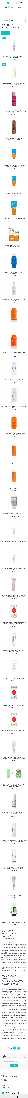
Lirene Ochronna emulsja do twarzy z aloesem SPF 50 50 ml (14, 246)
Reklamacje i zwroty (8, 1089)
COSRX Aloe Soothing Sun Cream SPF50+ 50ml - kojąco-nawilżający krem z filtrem (14, 921)
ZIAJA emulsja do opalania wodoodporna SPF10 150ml (14, 460)
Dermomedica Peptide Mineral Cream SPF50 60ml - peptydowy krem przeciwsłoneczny (14, 596)
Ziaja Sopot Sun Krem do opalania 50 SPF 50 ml (14, 380)
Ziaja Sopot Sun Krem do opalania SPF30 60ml (14, 326)
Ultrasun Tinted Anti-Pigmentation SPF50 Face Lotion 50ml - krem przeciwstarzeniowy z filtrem (14, 813)
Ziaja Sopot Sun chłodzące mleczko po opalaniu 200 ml (14, 273)
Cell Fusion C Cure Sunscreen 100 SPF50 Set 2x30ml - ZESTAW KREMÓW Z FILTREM (14, 704)
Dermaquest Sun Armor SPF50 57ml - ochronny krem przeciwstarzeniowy (14, 758)
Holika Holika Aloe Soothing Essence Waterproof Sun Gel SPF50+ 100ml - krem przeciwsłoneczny (14, 785)
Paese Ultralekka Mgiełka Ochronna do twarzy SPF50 (14, 57)
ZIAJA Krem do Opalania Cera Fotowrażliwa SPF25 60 (14, 353)
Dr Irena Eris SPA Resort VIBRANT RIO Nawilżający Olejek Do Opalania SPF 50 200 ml (14, 111)
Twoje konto (20, 7)
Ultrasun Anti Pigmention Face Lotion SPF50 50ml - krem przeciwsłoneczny (14, 841)
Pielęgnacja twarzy (18, 15)
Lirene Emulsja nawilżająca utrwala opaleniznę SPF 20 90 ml (13, 165)
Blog (4, 1075)
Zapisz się (14, 1065)
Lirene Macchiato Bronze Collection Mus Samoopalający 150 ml (14, 139)
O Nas (4, 1079)
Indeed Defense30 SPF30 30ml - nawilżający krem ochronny (14, 651)
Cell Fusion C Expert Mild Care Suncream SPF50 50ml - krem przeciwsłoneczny (14, 677)
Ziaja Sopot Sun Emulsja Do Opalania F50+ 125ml (14, 407)
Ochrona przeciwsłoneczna (14, 17)
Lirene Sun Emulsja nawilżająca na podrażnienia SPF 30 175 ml (14, 192)
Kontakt (5, 1078)
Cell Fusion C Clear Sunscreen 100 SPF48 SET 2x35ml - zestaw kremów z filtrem (14, 731)
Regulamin (5, 1080)
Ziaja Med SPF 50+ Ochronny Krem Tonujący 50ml (14, 542)
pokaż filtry (5, 32)
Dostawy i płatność (8, 1087)
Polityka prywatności (8, 1082)
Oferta (9, 15)
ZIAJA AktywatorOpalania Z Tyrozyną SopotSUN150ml (14, 487)
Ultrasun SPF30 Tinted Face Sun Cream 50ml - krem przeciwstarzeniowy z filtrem (14, 868)
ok (17, 1097)
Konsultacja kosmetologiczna (10, 1076)
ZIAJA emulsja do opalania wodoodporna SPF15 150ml (14, 434)
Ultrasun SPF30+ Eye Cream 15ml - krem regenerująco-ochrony (14, 894)
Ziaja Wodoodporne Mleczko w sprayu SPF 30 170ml (14, 300)
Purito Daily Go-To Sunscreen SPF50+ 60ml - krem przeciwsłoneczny (14, 84)
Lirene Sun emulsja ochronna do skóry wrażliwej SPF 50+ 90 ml (14, 219)
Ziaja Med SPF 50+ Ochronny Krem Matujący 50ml (14, 569)
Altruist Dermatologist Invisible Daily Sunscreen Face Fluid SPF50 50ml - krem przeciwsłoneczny (14, 515)
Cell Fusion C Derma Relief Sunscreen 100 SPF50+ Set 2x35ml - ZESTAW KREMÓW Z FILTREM (14, 623)
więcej (20, 1097)
